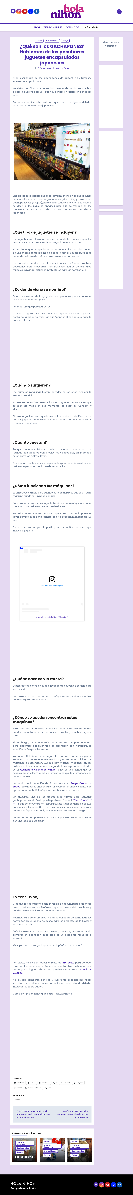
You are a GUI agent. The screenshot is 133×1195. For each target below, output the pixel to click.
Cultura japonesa (21, 1143)
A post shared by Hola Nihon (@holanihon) (52, 617)
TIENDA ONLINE (53, 27)
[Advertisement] (52, 354)
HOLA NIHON (23, 1184)
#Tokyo (65, 68)
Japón (39, 41)
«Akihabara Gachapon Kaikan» (38, 769)
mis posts (68, 962)
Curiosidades (52, 41)
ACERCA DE (73, 27)
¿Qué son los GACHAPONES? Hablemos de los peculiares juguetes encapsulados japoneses (52, 54)
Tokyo (65, 41)
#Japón (56, 68)
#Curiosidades (44, 68)
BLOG (36, 27)
